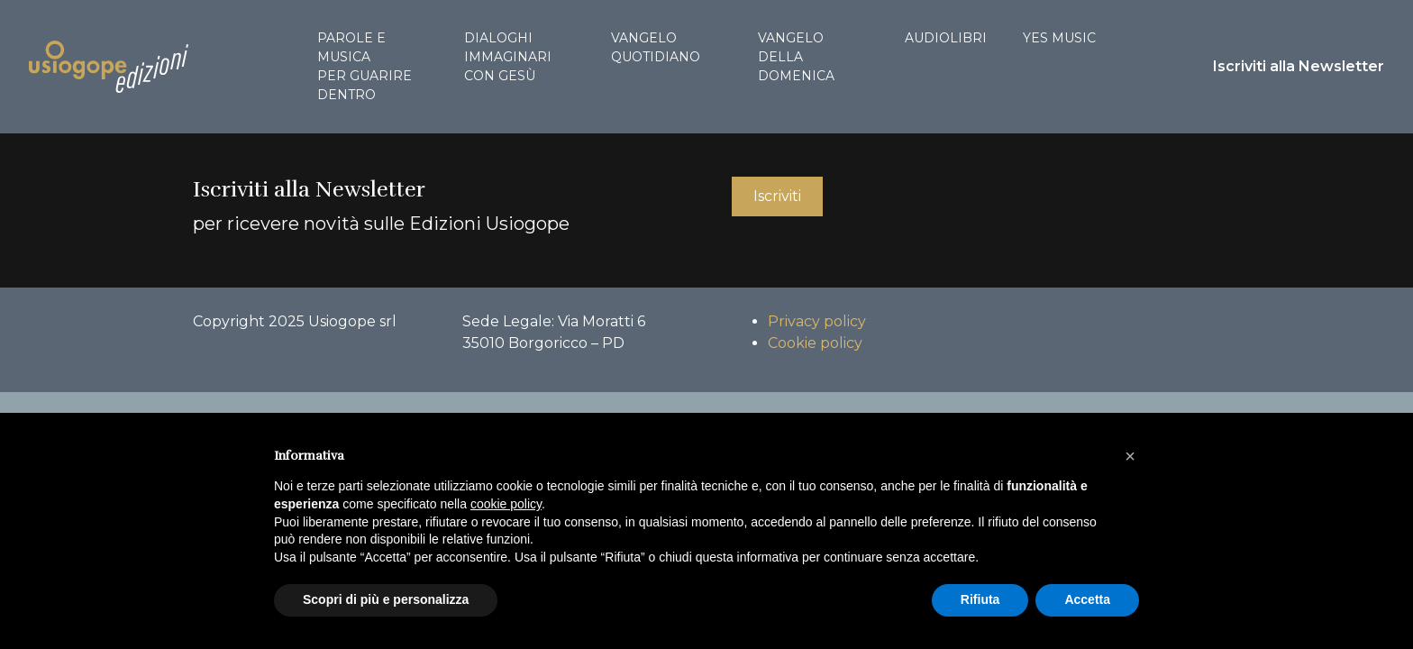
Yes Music (1059, 38)
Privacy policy (817, 321)
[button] (1130, 456)
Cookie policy (815, 343)
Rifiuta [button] (980, 599)
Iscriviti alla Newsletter (1298, 66)
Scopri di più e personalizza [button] (386, 599)
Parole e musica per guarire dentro (364, 66)
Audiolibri (946, 38)
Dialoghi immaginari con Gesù (508, 57)
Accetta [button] (1087, 599)
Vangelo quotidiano (655, 47)
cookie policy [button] (506, 504)
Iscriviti (777, 196)
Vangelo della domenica (796, 57)
